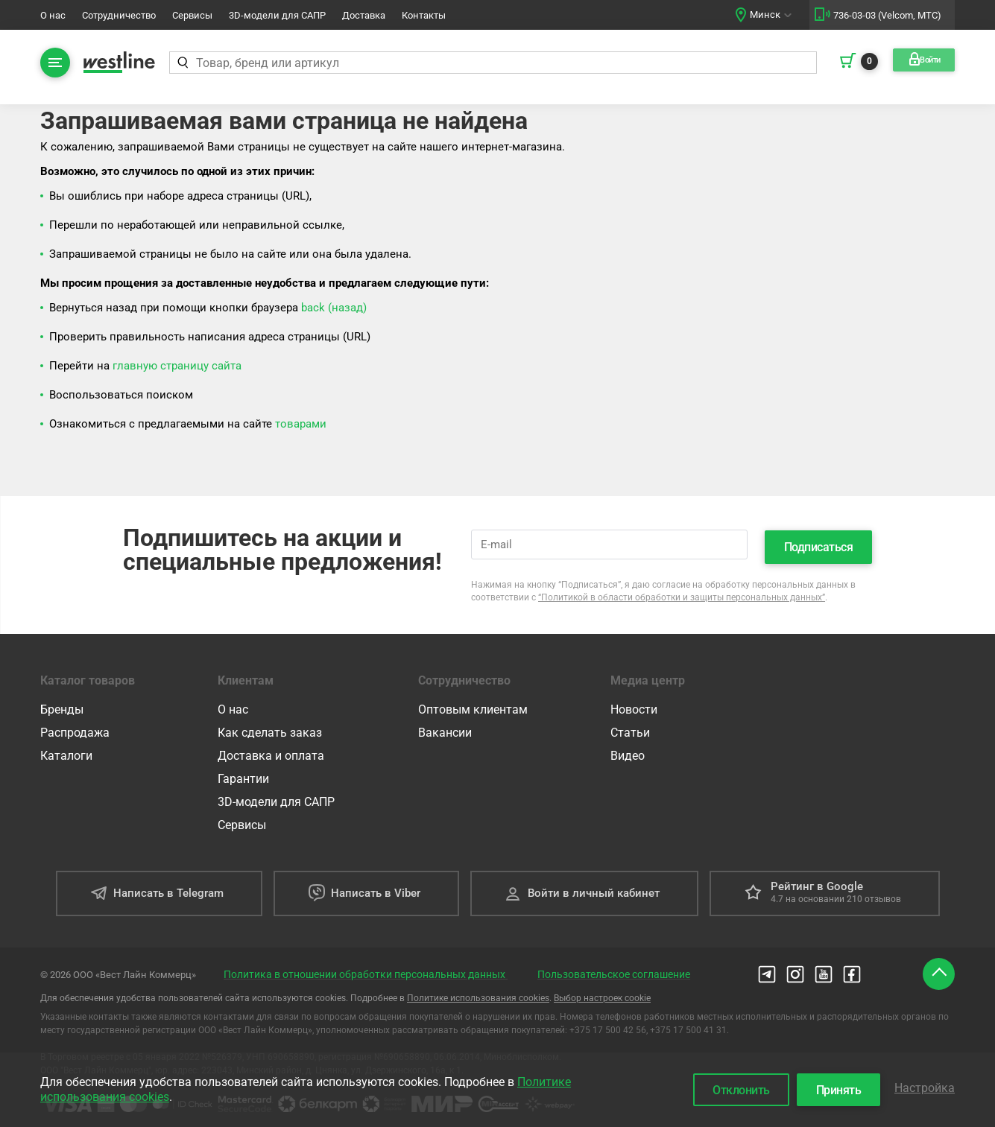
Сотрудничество (119, 15)
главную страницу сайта (177, 365)
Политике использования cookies (478, 993)
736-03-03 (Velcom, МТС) (887, 15)
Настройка (924, 1086)
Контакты (424, 15)
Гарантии (243, 774)
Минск (765, 14)
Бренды (61, 705)
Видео (627, 751)
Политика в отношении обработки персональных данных (366, 970)
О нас (53, 15)
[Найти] (184, 62)
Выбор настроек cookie (602, 993)
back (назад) (334, 307)
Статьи (630, 728)
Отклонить (728, 1088)
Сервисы (192, 15)
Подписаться (818, 543)
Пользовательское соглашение (613, 970)
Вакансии (445, 728)
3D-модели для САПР (277, 15)
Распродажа (75, 728)
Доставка (363, 15)
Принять (832, 1088)
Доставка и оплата (271, 751)
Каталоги (66, 751)
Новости (633, 705)
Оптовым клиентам (473, 705)
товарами (300, 424)
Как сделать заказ (270, 728)
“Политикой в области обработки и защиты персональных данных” (681, 593)
